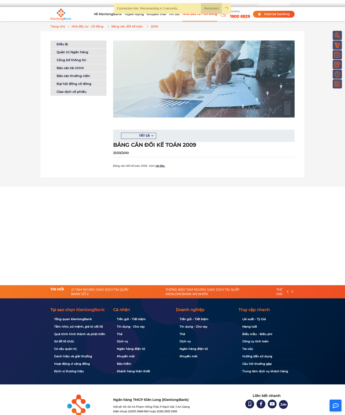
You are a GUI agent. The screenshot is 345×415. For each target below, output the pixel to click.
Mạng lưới (249, 326)
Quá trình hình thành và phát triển (79, 334)
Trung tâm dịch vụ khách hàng (265, 371)
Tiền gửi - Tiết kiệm (131, 319)
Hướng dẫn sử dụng (257, 356)
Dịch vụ (122, 341)
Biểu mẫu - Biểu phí (257, 334)
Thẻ (119, 334)
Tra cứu (247, 349)
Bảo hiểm (124, 363)
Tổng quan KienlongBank (73, 319)
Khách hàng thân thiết (133, 371)
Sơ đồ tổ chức (64, 341)
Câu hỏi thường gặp (257, 363)
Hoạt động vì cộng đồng (72, 363)
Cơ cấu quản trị (65, 349)
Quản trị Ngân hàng (72, 51)
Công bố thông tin (71, 59)
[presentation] (287, 292)
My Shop (242, 3)
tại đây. (160, 165)
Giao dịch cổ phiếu (71, 91)
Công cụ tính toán (255, 341)
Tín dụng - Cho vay (131, 326)
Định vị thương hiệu (69, 371)
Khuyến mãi (156, 14)
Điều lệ (62, 44)
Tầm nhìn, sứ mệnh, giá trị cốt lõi (78, 326)
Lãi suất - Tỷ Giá (254, 319)
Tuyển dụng (134, 14)
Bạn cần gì (91, 3)
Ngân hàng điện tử (131, 349)
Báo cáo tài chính (70, 67)
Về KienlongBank (108, 14)
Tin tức (174, 14)
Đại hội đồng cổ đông (74, 83)
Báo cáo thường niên (73, 75)
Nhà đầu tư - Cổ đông (199, 14)
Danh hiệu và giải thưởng (73, 356)
